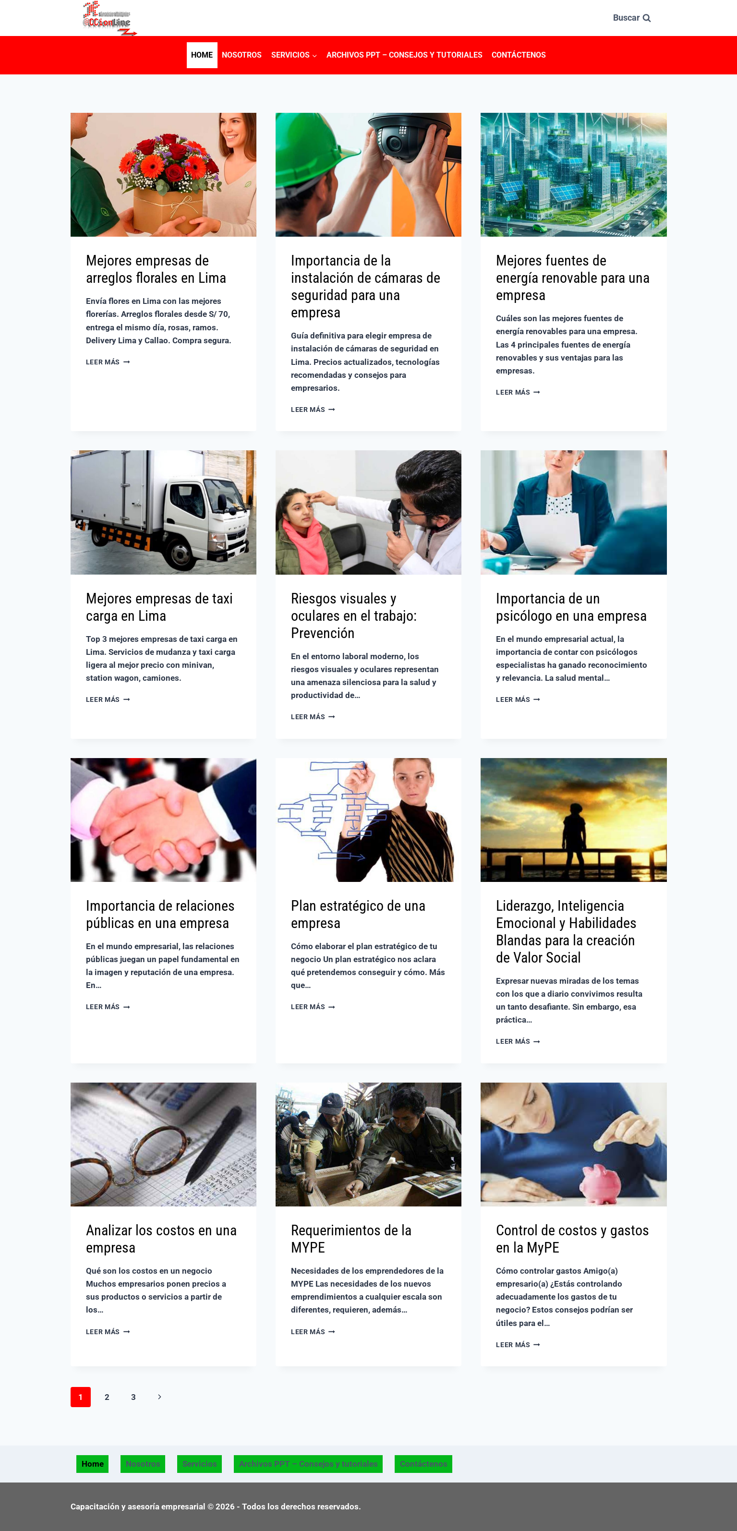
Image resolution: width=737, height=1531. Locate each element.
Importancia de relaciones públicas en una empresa (160, 914)
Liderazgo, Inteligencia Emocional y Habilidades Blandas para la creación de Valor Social (566, 931)
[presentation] (163, 175)
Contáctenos (519, 55)
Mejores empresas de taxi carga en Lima (159, 607)
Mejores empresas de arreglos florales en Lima (156, 269)
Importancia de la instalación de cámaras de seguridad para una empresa (365, 286)
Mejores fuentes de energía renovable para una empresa (573, 277)
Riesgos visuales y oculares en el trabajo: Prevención (354, 615)
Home (202, 55)
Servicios (199, 1464)
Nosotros (242, 55)
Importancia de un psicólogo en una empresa (571, 607)
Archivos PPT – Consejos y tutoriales (404, 55)
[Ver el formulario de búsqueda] (632, 18)
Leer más (108, 362)
